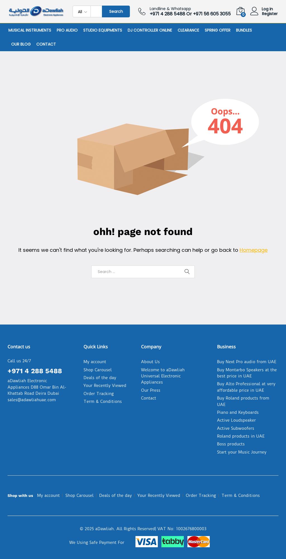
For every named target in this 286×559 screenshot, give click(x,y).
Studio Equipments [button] (102, 30)
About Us (150, 361)
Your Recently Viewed (105, 385)
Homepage (254, 249)
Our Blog (21, 44)
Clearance (188, 30)
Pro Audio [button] (67, 30)
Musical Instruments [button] (29, 30)
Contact (46, 44)
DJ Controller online (150, 30)
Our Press (150, 390)
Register (270, 13)
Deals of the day (100, 377)
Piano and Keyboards (238, 412)
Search (116, 11)
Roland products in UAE (240, 436)
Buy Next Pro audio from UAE (246, 361)
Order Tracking (99, 393)
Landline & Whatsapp (170, 8)
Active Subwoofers (235, 428)
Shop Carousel (98, 369)
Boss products (231, 444)
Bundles (244, 30)
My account (95, 361)
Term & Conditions (103, 401)
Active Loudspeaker (236, 420)
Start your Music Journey (241, 452)
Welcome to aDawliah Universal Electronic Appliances (163, 376)
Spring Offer (217, 30)
